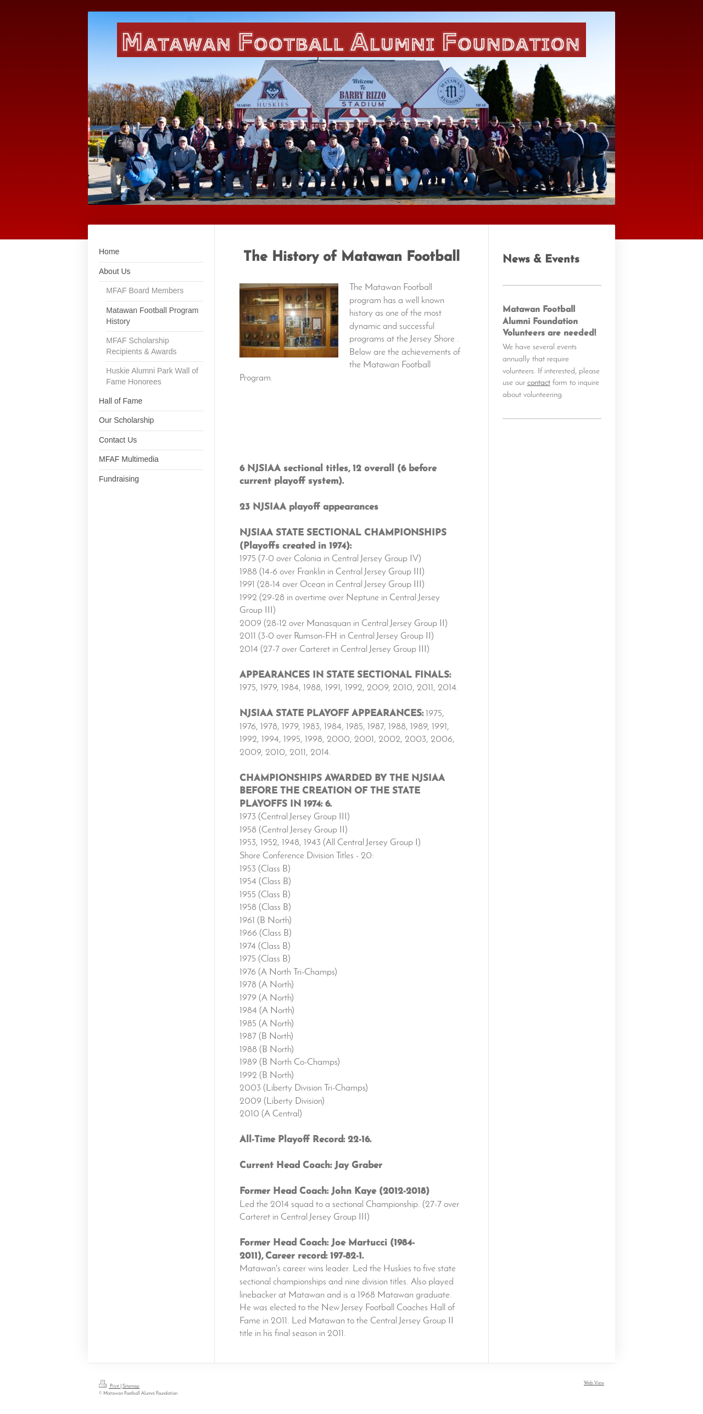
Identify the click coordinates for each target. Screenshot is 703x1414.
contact (538, 382)
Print (109, 1386)
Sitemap (131, 1386)
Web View (594, 1383)
